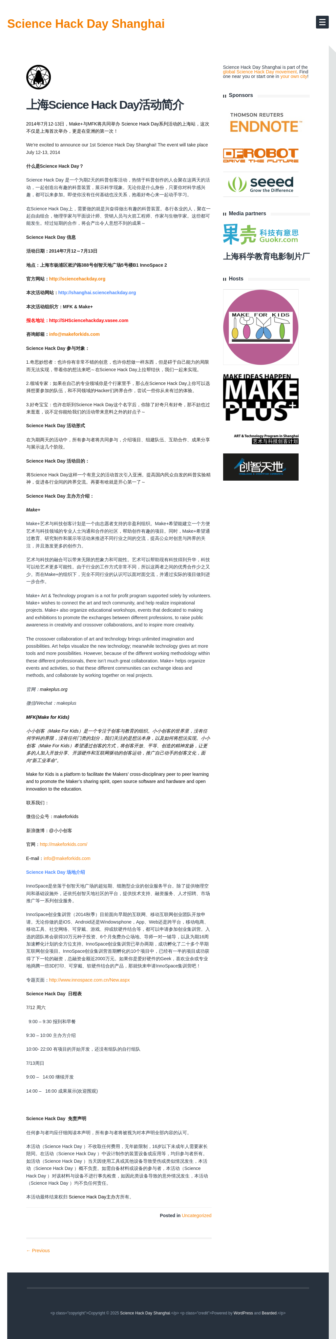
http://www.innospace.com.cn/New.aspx (89, 980)
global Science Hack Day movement (260, 71)
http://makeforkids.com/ (64, 844)
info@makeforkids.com (74, 334)
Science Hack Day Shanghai (86, 23)
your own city (294, 76)
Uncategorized (196, 1215)
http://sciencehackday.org (77, 278)
